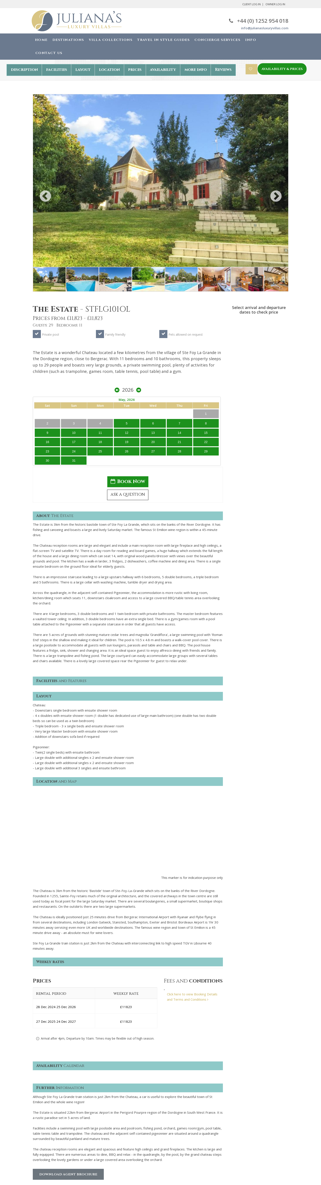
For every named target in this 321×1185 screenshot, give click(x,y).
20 (265, 374)
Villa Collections (111, 40)
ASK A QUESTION (259, 430)
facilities (56, 69)
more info (195, 69)
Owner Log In (275, 4)
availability (163, 69)
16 (235, 374)
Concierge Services (217, 40)
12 (258, 364)
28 (273, 384)
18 (250, 374)
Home (41, 40)
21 (273, 374)
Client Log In (251, 4)
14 (273, 364)
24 (242, 384)
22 (281, 374)
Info (250, 40)
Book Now (259, 415)
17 (242, 374)
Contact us (41, 1134)
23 (235, 384)
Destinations (68, 40)
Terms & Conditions (113, 1108)
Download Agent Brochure (68, 1048)
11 (250, 364)
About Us (40, 1108)
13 (265, 364)
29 (281, 384)
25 (250, 384)
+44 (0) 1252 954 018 (258, 21)
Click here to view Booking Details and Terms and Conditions (192, 871)
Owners (39, 1141)
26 (258, 384)
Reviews (223, 69)
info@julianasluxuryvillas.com (264, 28)
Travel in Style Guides (163, 40)
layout (83, 69)
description (24, 69)
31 (242, 393)
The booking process (48, 1121)
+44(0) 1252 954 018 (245, 1108)
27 (265, 384)
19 (258, 374)
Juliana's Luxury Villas (61, 1171)
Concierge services (47, 1128)
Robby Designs (185, 1176)
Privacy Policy (108, 1115)
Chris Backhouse (185, 1171)
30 (235, 393)
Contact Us (48, 53)
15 (281, 364)
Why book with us (46, 1115)
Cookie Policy (108, 1121)
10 (242, 364)
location (109, 69)
